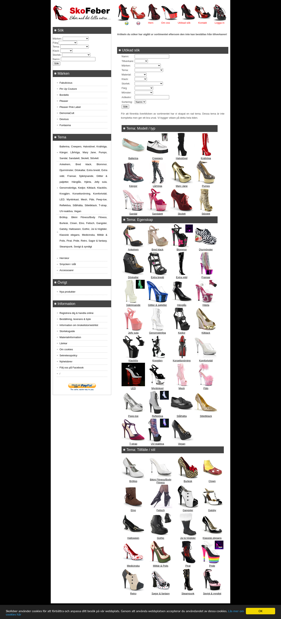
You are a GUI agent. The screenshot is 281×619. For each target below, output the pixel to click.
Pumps (206, 186)
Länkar (63, 343)
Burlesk (188, 481)
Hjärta (206, 305)
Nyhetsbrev (66, 361)
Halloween (133, 538)
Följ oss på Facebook (72, 367)
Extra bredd (157, 277)
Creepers (157, 158)
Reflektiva (157, 416)
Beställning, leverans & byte (75, 319)
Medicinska (133, 565)
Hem (150, 22)
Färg (124, 88)
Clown (212, 481)
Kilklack (206, 332)
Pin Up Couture (68, 88)
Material (126, 74)
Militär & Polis (160, 565)
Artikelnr (126, 97)
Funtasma (65, 125)
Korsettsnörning (181, 360)
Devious (64, 119)
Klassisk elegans (212, 538)
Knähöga (206, 158)
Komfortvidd (206, 360)
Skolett (182, 213)
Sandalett (157, 213)
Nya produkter (68, 291)
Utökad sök (184, 22)
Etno (133, 510)
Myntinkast (157, 388)
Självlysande (133, 305)
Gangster (188, 510)
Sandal (133, 213)
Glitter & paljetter (157, 305)
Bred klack (158, 249)
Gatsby (212, 510)
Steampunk (187, 593)
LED (133, 388)
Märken (126, 65)
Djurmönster (206, 249)
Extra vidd (181, 277)
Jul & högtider (188, 538)
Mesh (182, 388)
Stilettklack (206, 416)
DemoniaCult (67, 113)
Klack (125, 79)
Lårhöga (157, 186)
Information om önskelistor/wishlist (79, 325)
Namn (125, 56)
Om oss (165, 22)
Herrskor (64, 258)
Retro (133, 593)
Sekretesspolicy (68, 355)
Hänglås (181, 305)
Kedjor (181, 332)
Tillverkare (127, 61)
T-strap (133, 443)
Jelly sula (133, 332)
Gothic (160, 538)
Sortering (127, 101)
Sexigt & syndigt (212, 593)
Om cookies (66, 349)
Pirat (188, 565)
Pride (212, 565)
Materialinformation (70, 337)
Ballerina (133, 158)
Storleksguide (67, 331)
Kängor (133, 186)
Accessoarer (67, 270)
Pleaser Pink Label (70, 107)
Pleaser (64, 100)
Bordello (64, 94)
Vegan (181, 443)
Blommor (182, 249)
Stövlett (206, 213)
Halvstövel (182, 158)
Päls (205, 388)
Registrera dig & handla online (76, 313)
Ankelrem (133, 249)
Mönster (126, 92)
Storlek (125, 83)
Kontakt (202, 22)
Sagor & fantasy (161, 593)
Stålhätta (182, 416)
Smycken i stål (68, 264)
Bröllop (133, 481)
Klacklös (133, 360)
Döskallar (133, 277)
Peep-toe (133, 416)
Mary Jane (182, 186)
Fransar (206, 277)
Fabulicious (66, 82)
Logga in (219, 22)
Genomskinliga (157, 332)
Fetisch (161, 510)
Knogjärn (157, 360)
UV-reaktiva (157, 443)
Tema (125, 70)
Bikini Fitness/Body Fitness (160, 481)
